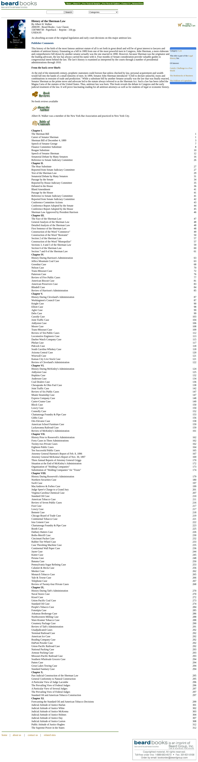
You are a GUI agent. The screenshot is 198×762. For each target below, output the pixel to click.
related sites (50, 735)
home (4, 735)
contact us (33, 735)
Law (180, 51)
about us (17, 735)
